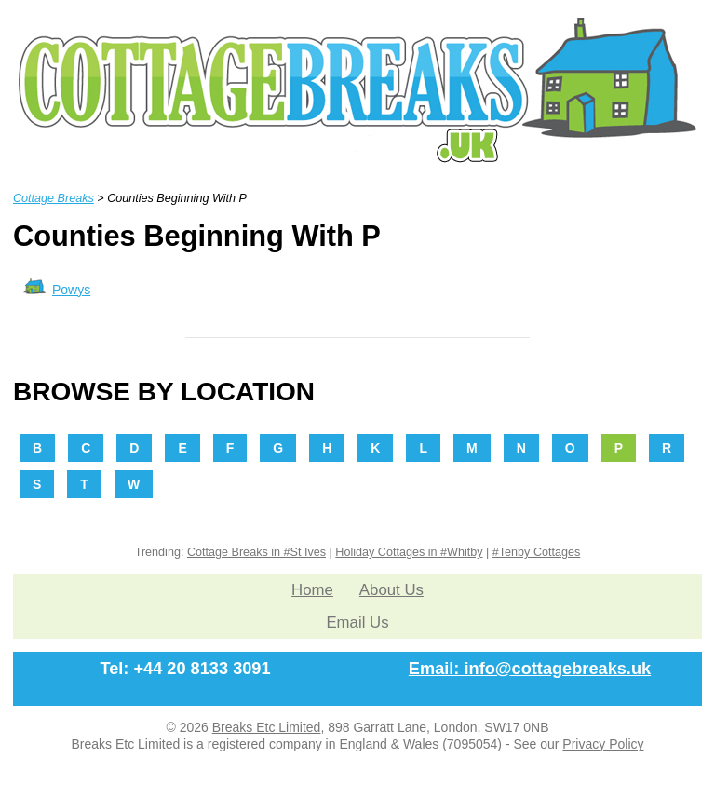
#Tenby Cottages (536, 552)
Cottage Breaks (53, 198)
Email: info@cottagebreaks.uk (530, 668)
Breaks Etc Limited (266, 727)
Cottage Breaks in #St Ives (256, 552)
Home (312, 590)
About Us (391, 590)
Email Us (357, 622)
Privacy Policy (602, 744)
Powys (71, 289)
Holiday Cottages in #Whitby (408, 552)
